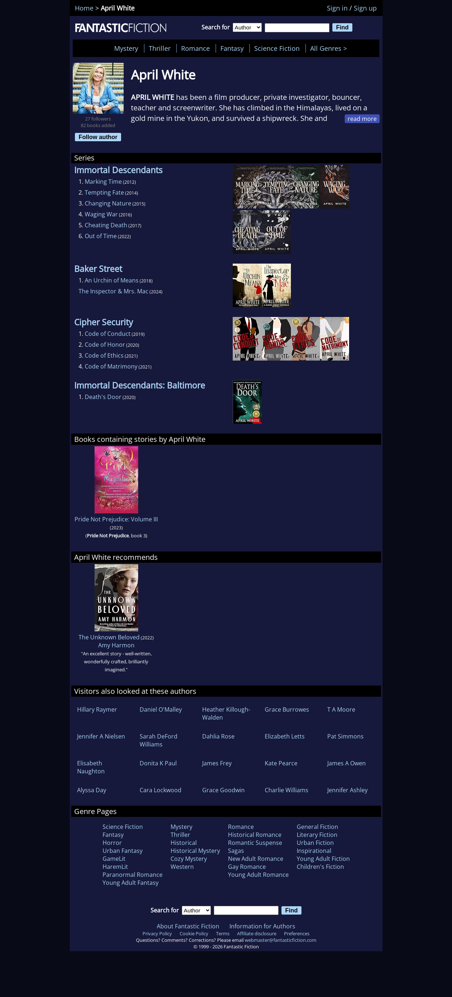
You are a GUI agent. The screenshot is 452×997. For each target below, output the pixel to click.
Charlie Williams (286, 790)
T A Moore (341, 709)
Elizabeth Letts (285, 736)
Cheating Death (106, 225)
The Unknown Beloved (109, 637)
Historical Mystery (195, 851)
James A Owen (346, 763)
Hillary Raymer (97, 709)
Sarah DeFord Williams (158, 740)
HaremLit (115, 867)
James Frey (217, 763)
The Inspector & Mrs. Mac (113, 291)
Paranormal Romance (133, 875)
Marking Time (103, 182)
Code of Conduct (108, 334)
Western (182, 867)
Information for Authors (262, 926)
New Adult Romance (255, 859)
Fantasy (232, 48)
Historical (184, 843)
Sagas (236, 851)
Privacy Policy (157, 933)
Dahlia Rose (218, 736)
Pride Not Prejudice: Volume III (116, 519)
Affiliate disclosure (256, 933)
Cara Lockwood (160, 790)
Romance (195, 48)
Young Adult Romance (258, 875)
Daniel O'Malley (161, 709)
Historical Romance (254, 835)
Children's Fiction (320, 867)
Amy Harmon (116, 645)
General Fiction (317, 827)
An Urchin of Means (112, 280)
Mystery (126, 48)
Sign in (337, 8)
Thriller (160, 48)
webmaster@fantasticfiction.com (280, 940)
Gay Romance (247, 867)
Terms (222, 933)
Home (84, 8)
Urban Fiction (315, 843)
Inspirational (314, 851)
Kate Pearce (281, 763)
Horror (112, 843)
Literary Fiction (317, 835)
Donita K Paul (158, 763)
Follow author (98, 137)
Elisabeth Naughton (91, 767)
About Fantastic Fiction (188, 926)
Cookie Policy (194, 933)
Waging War (101, 214)
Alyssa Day (91, 790)
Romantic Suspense (255, 843)
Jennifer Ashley (347, 790)
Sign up (365, 8)
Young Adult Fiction (323, 859)
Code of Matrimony (111, 366)
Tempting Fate (104, 192)
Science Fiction (277, 48)
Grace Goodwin (223, 790)
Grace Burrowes (287, 709)
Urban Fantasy (123, 851)
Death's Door (103, 397)
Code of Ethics (104, 355)
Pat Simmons (345, 736)
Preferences (296, 933)
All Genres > (330, 48)
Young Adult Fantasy (131, 883)
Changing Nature (108, 203)
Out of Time (101, 236)
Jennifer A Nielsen (101, 736)
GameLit (114, 859)
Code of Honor (105, 345)
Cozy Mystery (189, 859)
